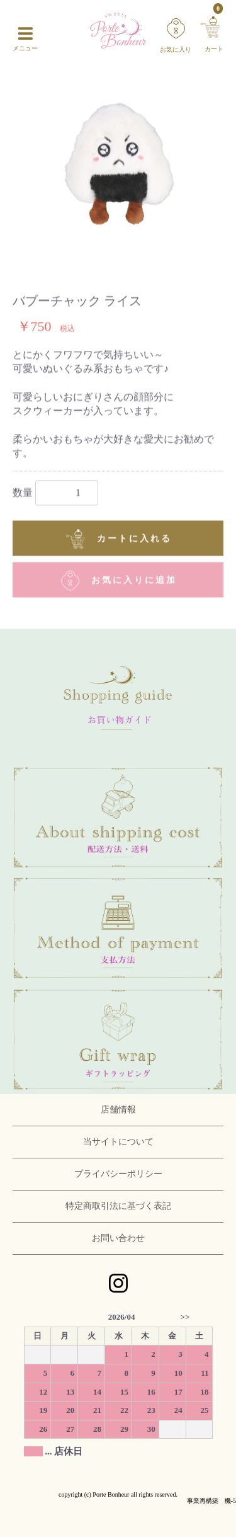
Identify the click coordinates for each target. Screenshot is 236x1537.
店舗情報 (118, 1109)
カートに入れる (118, 539)
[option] (118, 174)
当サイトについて (118, 1141)
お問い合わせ (118, 1238)
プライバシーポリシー (118, 1174)
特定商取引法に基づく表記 (118, 1206)
